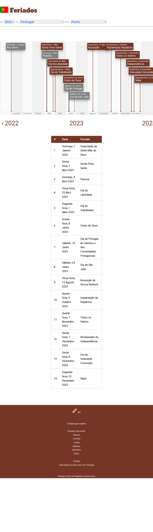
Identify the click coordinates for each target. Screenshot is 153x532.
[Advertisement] (24, 156)
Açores (76, 435)
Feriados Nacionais (76, 431)
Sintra (76, 454)
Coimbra (76, 439)
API (76, 412)
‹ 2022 (9, 123)
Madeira (76, 446)
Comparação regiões (76, 424)
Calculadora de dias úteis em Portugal (76, 465)
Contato (76, 461)
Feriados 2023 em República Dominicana (76, 476)
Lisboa (77, 442)
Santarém (76, 450)
